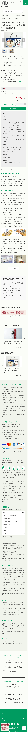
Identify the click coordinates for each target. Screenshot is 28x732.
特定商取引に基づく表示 (19, 714)
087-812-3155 (15, 694)
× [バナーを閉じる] (7, 723)
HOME (2, 15)
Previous (3, 40)
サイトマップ (5, 714)
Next (23, 40)
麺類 (7, 15)
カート (23, 6)
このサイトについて (19, 718)
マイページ (14, 6)
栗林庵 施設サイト (17, 702)
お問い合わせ (5, 6)
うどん (10, 15)
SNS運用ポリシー (6, 720)
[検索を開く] (20, 1)
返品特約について (6, 169)
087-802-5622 (15, 666)
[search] (21, 11)
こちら (17, 79)
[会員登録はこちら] (5, 727)
